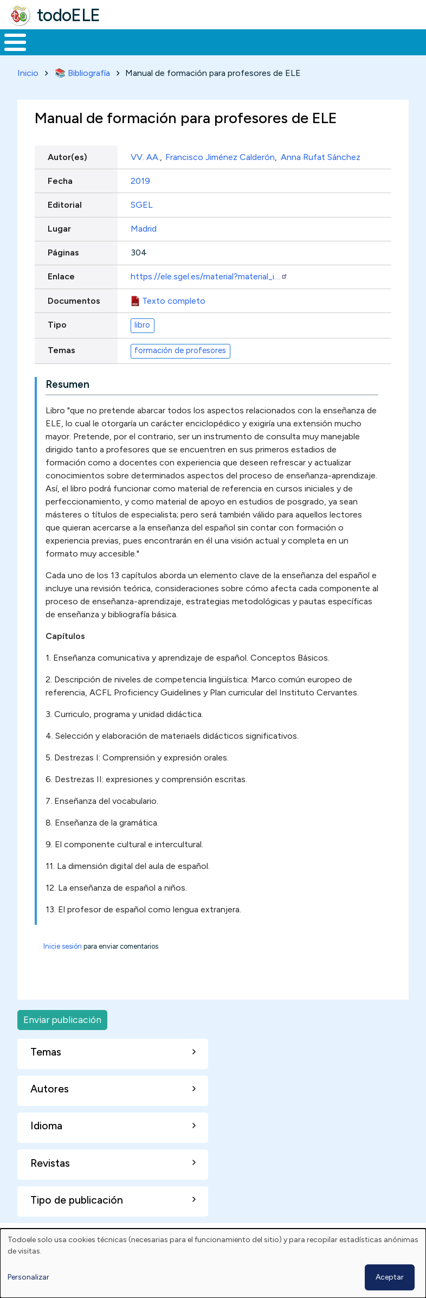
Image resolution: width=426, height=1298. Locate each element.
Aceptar (390, 1277)
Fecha (60, 201)
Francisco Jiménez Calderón (220, 177)
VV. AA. (145, 177)
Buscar (414, 41)
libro (142, 345)
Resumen (67, 404)
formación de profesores (180, 371)
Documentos (74, 321)
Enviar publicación (62, 1039)
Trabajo (186, 52)
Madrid (144, 249)
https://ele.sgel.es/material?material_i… (209, 297)
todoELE (68, 15)
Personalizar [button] (28, 1277)
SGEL (142, 225)
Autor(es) (67, 177)
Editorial (65, 225)
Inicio (9, 52)
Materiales (52, 52)
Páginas (63, 272)
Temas (61, 370)
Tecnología (294, 52)
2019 (140, 201)
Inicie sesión (62, 966)
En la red (236, 52)
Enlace (61, 297)
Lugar (59, 249)
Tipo (57, 345)
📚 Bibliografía (82, 93)
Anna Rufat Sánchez (320, 177)
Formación (122, 52)
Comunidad (366, 52)
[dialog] (213, 1263)
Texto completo (173, 321)
